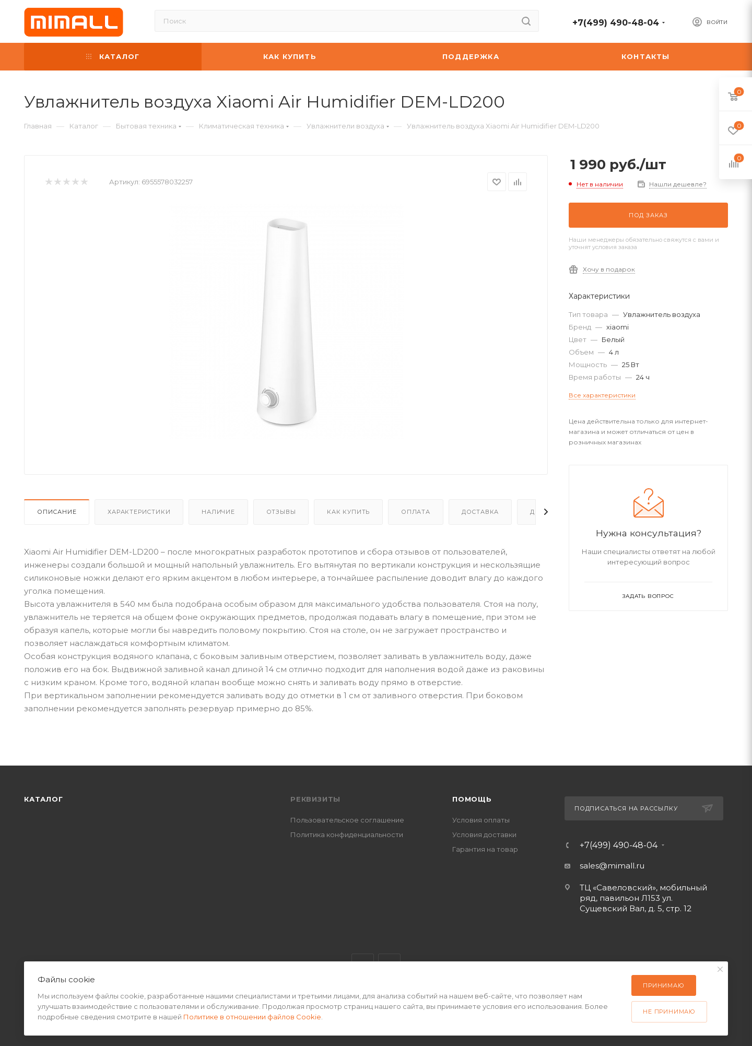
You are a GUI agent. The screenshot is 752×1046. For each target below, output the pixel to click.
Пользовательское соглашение (347, 820)
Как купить (348, 511)
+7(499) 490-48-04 (615, 23)
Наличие (218, 511)
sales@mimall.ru (612, 866)
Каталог (43, 799)
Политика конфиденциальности (346, 834)
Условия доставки (484, 834)
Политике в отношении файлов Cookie (252, 1017)
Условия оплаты (481, 820)
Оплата (415, 511)
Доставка (480, 511)
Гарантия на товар (485, 849)
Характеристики (139, 511)
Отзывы (281, 511)
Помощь (472, 799)
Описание (56, 511)
